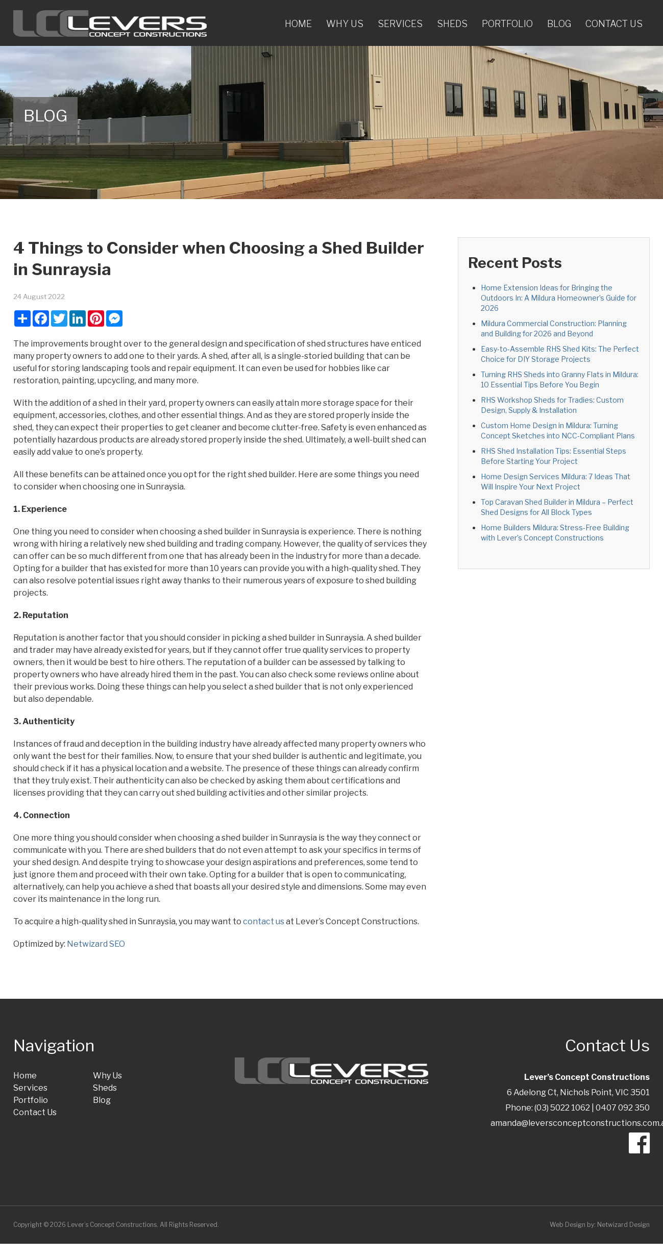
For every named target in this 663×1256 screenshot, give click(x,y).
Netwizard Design (623, 1224)
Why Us (344, 23)
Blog (559, 23)
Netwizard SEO (96, 944)
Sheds (452, 23)
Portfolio (507, 23)
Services (400, 23)
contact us (263, 921)
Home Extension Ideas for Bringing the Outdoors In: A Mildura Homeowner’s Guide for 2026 (558, 297)
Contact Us (614, 23)
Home (298, 23)
